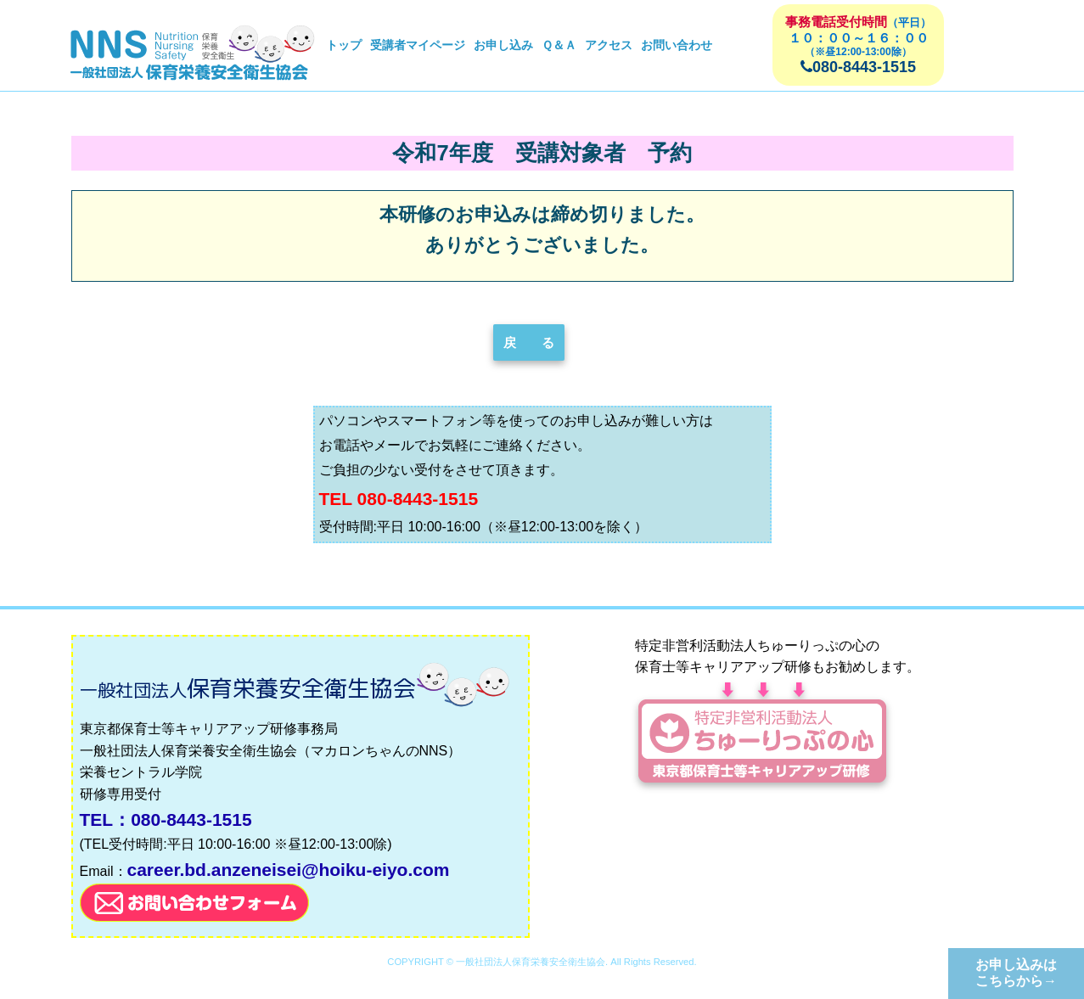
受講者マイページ (417, 45)
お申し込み (503, 45)
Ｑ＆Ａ (559, 45)
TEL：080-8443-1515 (166, 819)
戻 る (528, 342)
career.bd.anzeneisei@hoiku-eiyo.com (288, 869)
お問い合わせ (676, 45)
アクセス (608, 45)
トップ (344, 45)
